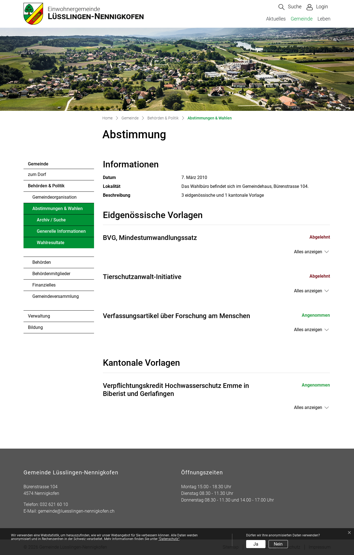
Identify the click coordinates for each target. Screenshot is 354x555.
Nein (278, 544)
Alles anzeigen (308, 251)
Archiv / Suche (51, 219)
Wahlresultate (50, 242)
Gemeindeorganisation (54, 197)
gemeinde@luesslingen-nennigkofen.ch (76, 511)
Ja (255, 544)
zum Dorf (37, 174)
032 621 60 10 (54, 504)
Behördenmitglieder (51, 273)
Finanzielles (44, 285)
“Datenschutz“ (168, 539)
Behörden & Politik (46, 185)
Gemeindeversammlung (55, 296)
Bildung (35, 327)
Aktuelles (276, 19)
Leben (323, 19)
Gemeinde (302, 19)
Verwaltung (39, 316)
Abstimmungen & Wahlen (57, 210)
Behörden (41, 262)
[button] (290, 7)
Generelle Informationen (61, 231)
